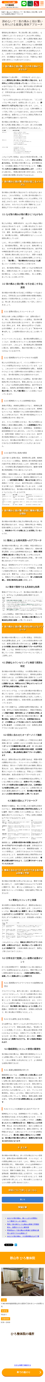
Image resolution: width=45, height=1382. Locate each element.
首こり (9, 12)
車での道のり (23, 1372)
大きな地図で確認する (22, 1365)
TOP (3, 12)
